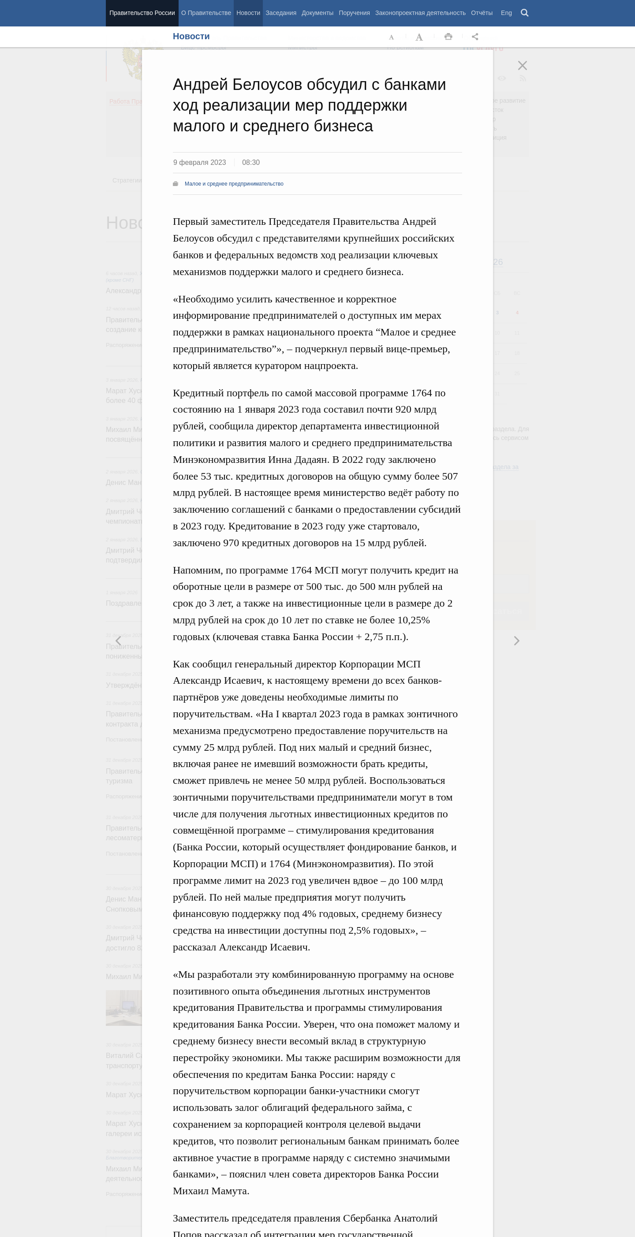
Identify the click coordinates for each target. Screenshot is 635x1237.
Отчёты (482, 12)
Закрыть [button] (528, 71)
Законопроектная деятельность (420, 12)
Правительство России (142, 12)
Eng (506, 12)
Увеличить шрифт (420, 37)
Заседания (280, 12)
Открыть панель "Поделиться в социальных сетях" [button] (476, 37)
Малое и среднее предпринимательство (234, 184)
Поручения (354, 12)
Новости (248, 12)
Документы (317, 12)
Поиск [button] (525, 13)
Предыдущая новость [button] (516, 640)
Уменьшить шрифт (392, 37)
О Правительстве (206, 12)
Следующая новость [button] (118, 640)
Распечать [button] (448, 37)
